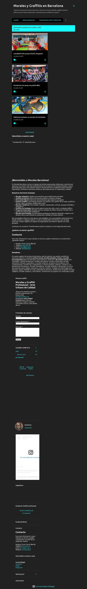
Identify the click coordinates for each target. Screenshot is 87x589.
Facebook (23, 369)
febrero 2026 (21, 354)
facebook (19, 564)
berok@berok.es (25, 247)
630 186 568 (26, 245)
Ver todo (16, 29)
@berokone (30, 375)
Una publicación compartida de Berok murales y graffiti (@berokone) (37, 477)
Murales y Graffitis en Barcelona (38, 6)
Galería (15, 20)
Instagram (29, 367)
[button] (45, 60)
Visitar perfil (28, 427)
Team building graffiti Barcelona (50, 20)
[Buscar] (74, 6)
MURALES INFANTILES (29, 20)
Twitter (30, 369)
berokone (28, 425)
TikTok (21, 367)
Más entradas (30, 132)
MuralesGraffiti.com (22, 297)
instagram (19, 567)
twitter (18, 566)
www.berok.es (26, 248)
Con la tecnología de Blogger (44, 586)
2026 (17, 351)
